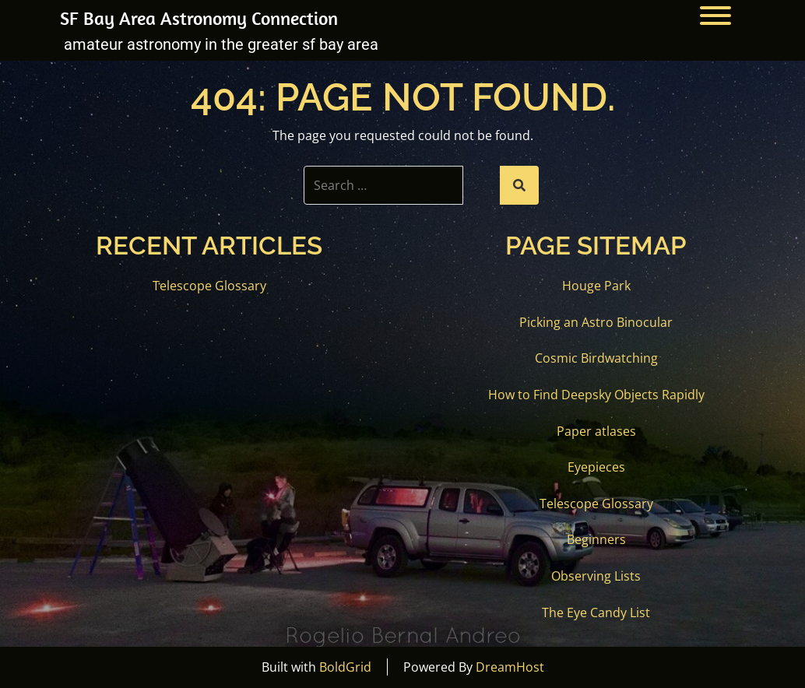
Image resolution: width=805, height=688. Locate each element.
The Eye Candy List (596, 612)
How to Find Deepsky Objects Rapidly (596, 394)
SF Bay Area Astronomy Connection (199, 18)
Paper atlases (596, 431)
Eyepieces (596, 467)
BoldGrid (345, 667)
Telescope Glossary (209, 285)
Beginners (596, 539)
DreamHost (510, 667)
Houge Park (596, 285)
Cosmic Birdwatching (596, 358)
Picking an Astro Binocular (596, 322)
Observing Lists (596, 575)
